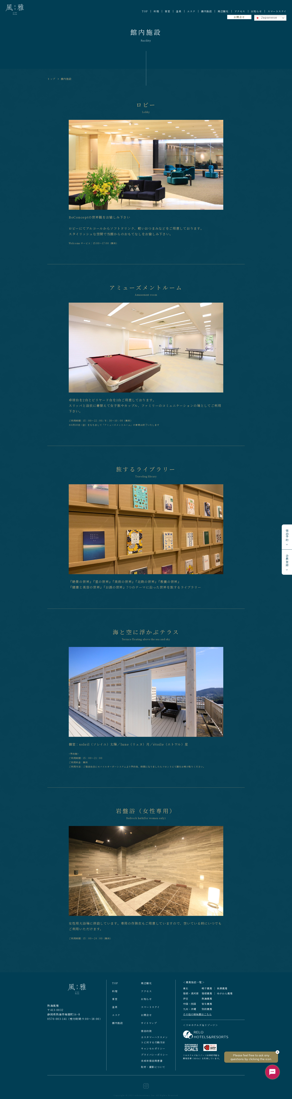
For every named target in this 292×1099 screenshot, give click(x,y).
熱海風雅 (207, 1002)
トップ (51, 79)
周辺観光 (223, 11)
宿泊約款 (146, 1034)
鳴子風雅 (207, 991)
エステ (191, 11)
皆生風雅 (207, 1007)
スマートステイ (277, 11)
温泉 (178, 11)
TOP (145, 11)
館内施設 (206, 11)
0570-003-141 (57, 1022)
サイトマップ (149, 1026)
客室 (167, 11)
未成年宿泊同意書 (152, 1064)
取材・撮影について (153, 1070)
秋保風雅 (222, 991)
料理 (156, 11)
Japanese (266, 18)
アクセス (239, 11)
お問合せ (239, 17)
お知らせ (256, 11)
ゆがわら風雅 (225, 997)
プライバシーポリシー (154, 1058)
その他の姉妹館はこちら (197, 1017)
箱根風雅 (207, 997)
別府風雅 (207, 1012)
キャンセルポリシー (153, 1052)
